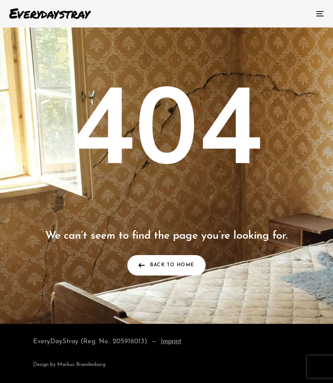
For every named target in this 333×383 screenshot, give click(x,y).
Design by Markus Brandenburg (69, 364)
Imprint (171, 341)
